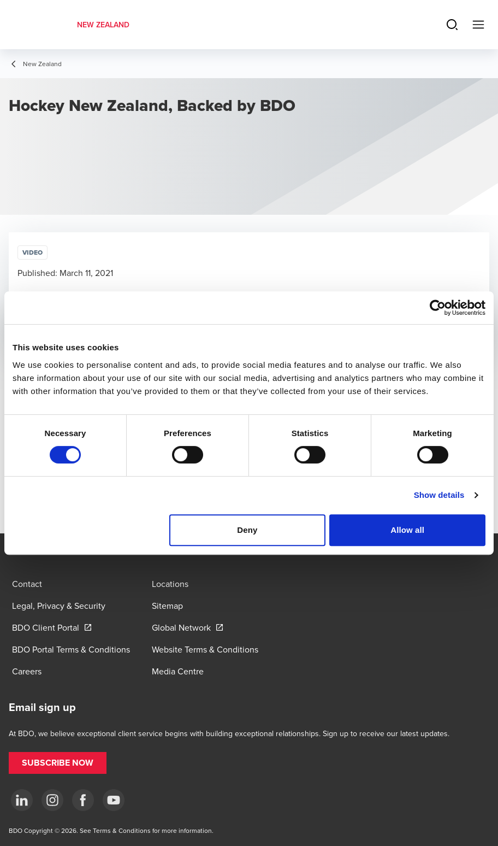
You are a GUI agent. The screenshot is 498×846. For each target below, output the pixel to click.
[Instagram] (52, 800)
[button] (57, 763)
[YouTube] (113, 800)
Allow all (407, 529)
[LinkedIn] (22, 800)
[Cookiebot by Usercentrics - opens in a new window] (437, 307)
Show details (439, 495)
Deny (247, 529)
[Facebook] (83, 800)
